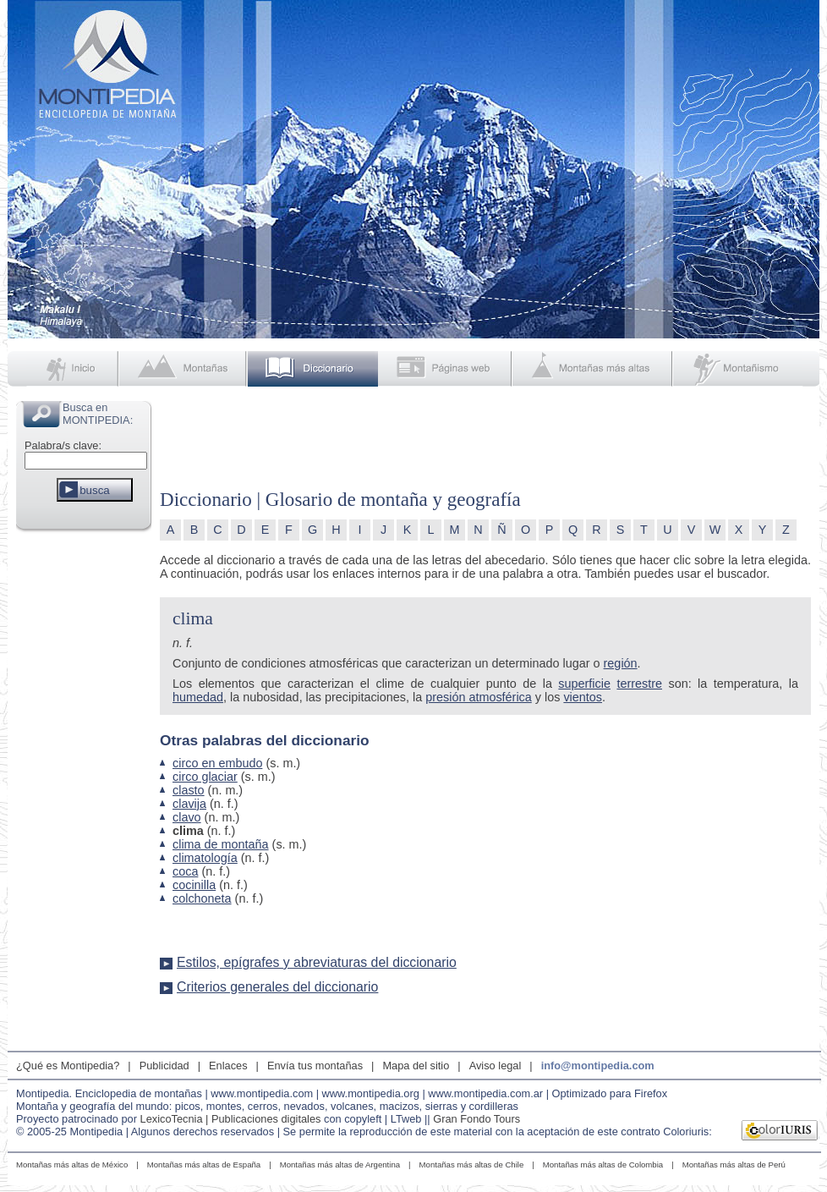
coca (185, 871)
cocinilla (194, 885)
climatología (205, 858)
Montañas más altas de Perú (734, 1164)
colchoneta (202, 898)
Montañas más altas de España (203, 1164)
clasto (189, 790)
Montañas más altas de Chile (471, 1164)
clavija (189, 803)
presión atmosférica (478, 697)
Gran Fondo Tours (476, 1118)
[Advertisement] (83, 790)
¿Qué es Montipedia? (67, 1065)
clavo (187, 817)
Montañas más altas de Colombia (603, 1164)
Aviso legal (495, 1065)
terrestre (639, 683)
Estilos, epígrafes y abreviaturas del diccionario (317, 962)
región (621, 663)
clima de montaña (221, 844)
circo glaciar (205, 776)
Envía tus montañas (315, 1065)
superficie (584, 683)
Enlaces (228, 1065)
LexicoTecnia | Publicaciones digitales (230, 1118)
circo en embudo (217, 763)
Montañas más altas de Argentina (340, 1164)
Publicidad (164, 1065)
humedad (198, 697)
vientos (582, 697)
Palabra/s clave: (63, 445)
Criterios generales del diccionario (277, 987)
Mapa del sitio (415, 1065)
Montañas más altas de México (72, 1164)
